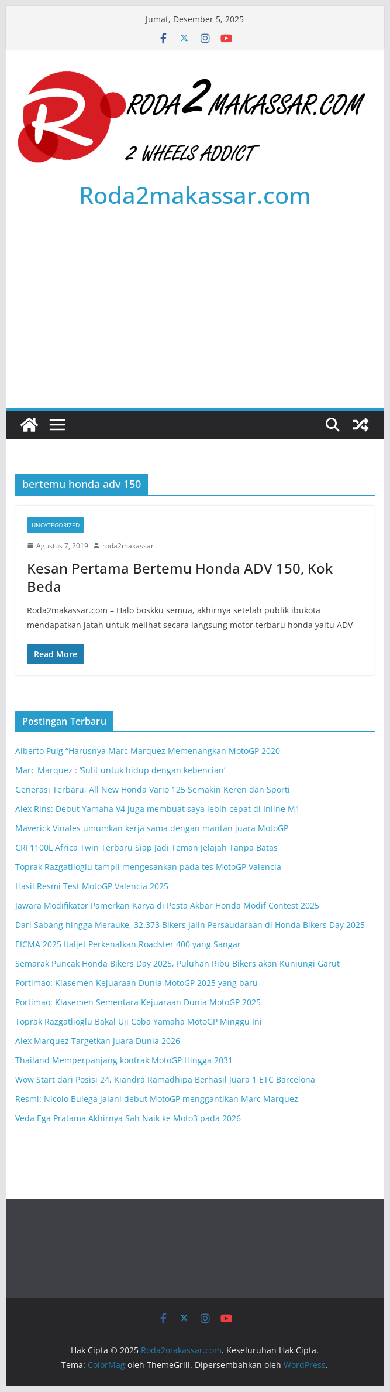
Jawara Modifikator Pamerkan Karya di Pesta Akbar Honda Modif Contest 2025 (167, 905)
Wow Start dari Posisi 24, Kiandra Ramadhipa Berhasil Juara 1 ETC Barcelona (165, 1079)
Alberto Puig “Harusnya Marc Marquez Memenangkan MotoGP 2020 (147, 750)
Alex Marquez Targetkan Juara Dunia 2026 (97, 1040)
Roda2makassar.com (195, 195)
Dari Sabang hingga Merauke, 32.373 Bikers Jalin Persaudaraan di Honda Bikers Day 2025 (190, 924)
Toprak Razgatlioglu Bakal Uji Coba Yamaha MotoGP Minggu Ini (138, 1021)
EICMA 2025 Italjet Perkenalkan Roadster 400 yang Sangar (128, 944)
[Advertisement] (195, 320)
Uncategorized (56, 525)
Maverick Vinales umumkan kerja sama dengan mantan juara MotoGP (151, 828)
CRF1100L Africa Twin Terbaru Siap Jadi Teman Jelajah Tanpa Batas (146, 847)
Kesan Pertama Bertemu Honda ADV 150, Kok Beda (180, 577)
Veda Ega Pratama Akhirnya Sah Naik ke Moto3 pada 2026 (128, 1118)
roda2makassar (128, 546)
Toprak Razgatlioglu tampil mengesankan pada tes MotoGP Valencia (148, 866)
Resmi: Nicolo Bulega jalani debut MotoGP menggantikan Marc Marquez (156, 1098)
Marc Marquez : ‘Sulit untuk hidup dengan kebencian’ (120, 770)
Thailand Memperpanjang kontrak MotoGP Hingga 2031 (124, 1060)
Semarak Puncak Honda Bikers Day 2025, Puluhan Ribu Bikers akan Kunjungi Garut (177, 963)
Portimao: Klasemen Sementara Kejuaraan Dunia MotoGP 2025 (138, 1002)
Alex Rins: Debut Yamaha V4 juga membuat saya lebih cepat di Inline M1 (157, 808)
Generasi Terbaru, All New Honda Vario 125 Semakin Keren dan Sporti (152, 789)
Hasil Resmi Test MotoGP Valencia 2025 (91, 886)
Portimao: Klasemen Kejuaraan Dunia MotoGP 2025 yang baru (136, 982)
